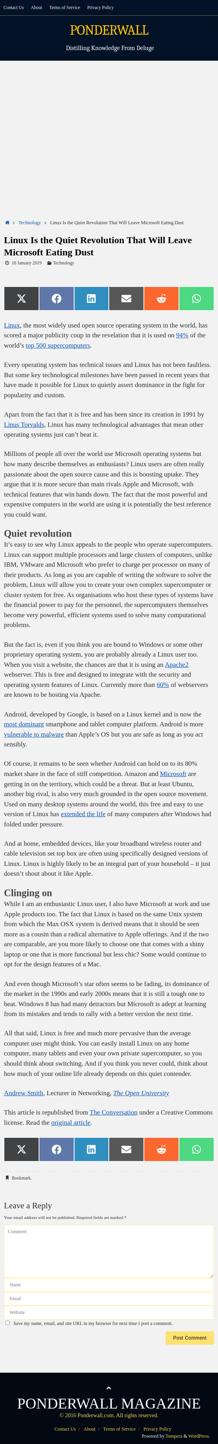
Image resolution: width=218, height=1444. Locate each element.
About (36, 7)
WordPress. (199, 1436)
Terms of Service (64, 7)
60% (163, 685)
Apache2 (176, 664)
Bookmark (21, 1178)
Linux (12, 325)
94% (182, 335)
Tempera (174, 1436)
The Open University (141, 1093)
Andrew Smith (23, 1093)
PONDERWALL (109, 30)
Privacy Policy (100, 7)
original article (71, 1122)
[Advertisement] (109, 120)
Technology (30, 222)
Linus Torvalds (24, 424)
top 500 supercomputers (58, 345)
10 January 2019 (27, 263)
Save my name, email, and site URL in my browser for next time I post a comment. (93, 1323)
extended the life (83, 814)
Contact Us (14, 7)
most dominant (24, 724)
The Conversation (113, 1112)
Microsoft (173, 774)
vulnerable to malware (34, 734)
